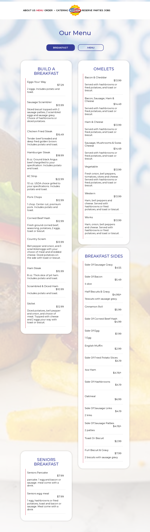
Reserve (87, 10)
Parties (98, 10)
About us (29, 10)
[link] (75, 10)
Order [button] (49, 10)
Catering (62, 10)
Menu (39, 10)
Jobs (107, 10)
